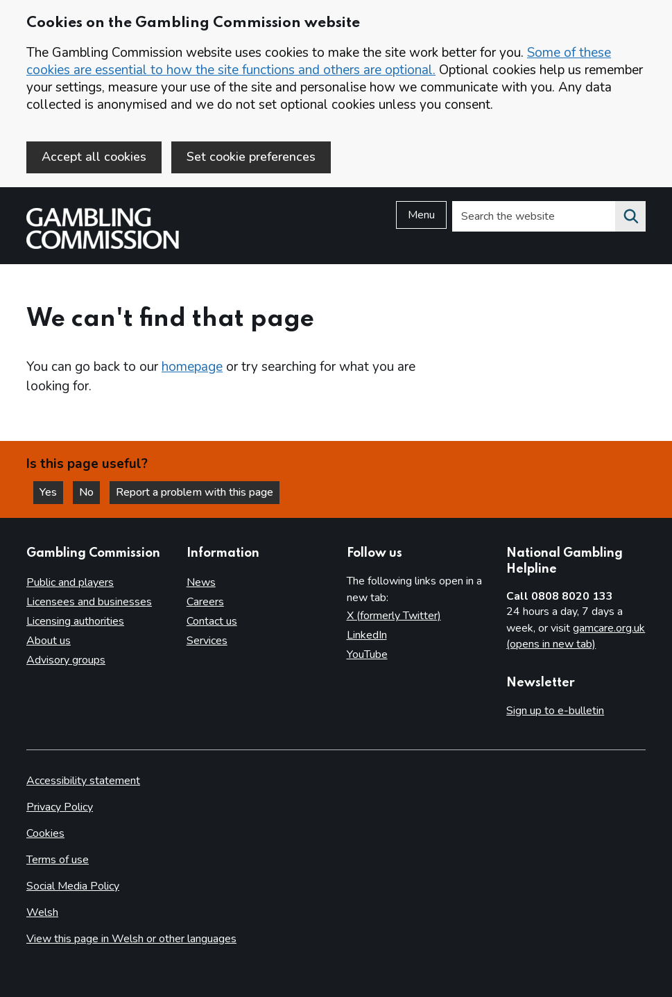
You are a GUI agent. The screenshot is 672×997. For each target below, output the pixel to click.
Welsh (42, 912)
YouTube (367, 654)
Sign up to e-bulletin (555, 710)
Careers (205, 601)
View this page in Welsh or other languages (131, 938)
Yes (51, 492)
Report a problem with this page (194, 492)
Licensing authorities (75, 621)
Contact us (212, 621)
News (201, 582)
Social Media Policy (72, 886)
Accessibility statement (83, 780)
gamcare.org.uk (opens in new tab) (575, 636)
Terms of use (57, 859)
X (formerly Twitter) (394, 615)
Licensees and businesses (89, 601)
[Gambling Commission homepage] (102, 245)
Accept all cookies (94, 156)
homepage (192, 367)
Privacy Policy (59, 807)
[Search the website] (630, 216)
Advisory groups (65, 660)
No (89, 492)
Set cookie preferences (251, 156)
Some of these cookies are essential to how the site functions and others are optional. (318, 61)
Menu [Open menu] (421, 215)
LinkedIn (367, 635)
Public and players (70, 582)
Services (207, 640)
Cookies (45, 833)
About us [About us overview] (48, 640)
